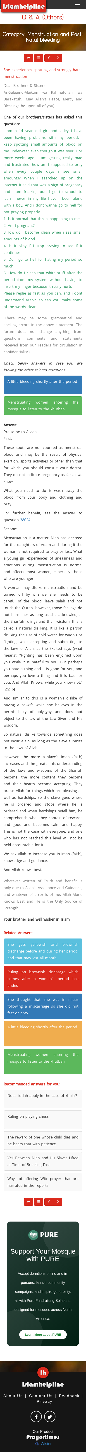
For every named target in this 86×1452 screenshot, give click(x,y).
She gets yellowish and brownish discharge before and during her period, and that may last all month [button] (43, 951)
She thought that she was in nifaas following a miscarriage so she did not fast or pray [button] (43, 1006)
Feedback (69, 1396)
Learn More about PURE (43, 1334)
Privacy (45, 1401)
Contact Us (41, 1396)
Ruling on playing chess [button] (28, 1116)
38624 (25, 519)
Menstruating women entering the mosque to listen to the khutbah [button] (43, 405)
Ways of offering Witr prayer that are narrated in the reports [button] (43, 1182)
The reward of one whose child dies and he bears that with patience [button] (43, 1140)
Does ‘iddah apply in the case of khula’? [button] (42, 1095)
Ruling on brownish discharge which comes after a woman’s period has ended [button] (43, 978)
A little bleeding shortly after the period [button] (42, 381)
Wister (43, 1444)
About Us (13, 1396)
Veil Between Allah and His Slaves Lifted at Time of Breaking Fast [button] (43, 1161)
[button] (38, 58)
